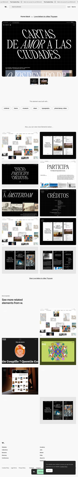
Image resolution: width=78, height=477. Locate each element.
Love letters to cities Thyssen (45, 16)
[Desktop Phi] (58, 351)
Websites (4, 447)
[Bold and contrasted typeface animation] (20, 410)
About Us (42, 458)
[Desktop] (20, 145)
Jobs (41, 449)
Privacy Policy (22, 468)
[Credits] (58, 202)
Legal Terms (14, 468)
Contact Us (43, 460)
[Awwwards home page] (34, 471)
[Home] (58, 380)
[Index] (20, 380)
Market (41, 452)
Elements (4, 452)
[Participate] (58, 174)
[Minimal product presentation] (20, 321)
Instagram (38, 468)
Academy (42, 447)
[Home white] (20, 231)
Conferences (5, 458)
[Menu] (20, 174)
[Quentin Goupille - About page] (20, 351)
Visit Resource (41, 471)
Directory (4, 455)
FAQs (41, 455)
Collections (5, 449)
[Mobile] (58, 145)
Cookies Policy (5, 468)
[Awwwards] (6, 6)
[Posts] (20, 202)
